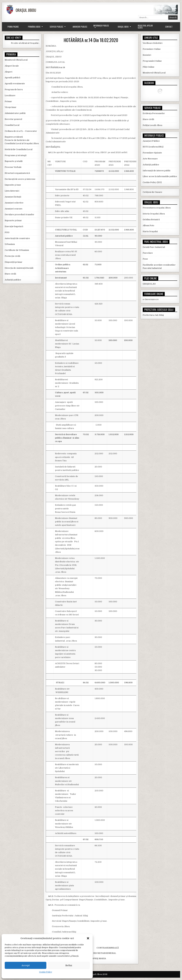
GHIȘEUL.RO (149, 284)
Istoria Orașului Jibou (154, 214)
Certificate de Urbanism (17, 250)
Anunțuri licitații (13, 197)
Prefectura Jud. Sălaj (153, 315)
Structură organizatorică (17, 173)
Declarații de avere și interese (20, 179)
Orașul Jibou (123, 26)
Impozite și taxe (13, 185)
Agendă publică (12, 77)
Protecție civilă (12, 256)
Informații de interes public (157, 170)
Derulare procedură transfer (19, 214)
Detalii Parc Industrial (154, 247)
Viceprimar (10, 107)
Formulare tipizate (152, 153)
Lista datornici (12, 191)
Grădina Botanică (151, 219)
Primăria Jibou (34, 26)
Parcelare (148, 253)
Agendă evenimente (15, 83)
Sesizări (147, 55)
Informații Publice (101, 25)
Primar (8, 101)
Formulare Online (152, 49)
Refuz (68, 965)
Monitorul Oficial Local (16, 60)
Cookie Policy (45, 972)
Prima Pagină (13, 26)
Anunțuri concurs (13, 209)
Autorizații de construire (17, 238)
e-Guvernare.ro (151, 299)
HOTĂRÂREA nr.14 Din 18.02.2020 (91, 40)
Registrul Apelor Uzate (145, 26)
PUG (7, 232)
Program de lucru (14, 89)
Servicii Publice (56, 26)
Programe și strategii (15, 155)
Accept (26, 965)
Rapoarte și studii (13, 161)
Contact (169, 26)
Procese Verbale (13, 167)
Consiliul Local (12, 125)
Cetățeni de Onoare (152, 192)
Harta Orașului (150, 231)
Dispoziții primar (13, 262)
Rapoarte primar (13, 220)
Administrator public (15, 113)
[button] (88, 938)
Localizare (10, 95)
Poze (145, 259)
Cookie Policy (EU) (152, 182)
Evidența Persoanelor (154, 113)
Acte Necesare (150, 158)
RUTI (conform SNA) (153, 147)
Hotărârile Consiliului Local (18, 149)
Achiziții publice (13, 280)
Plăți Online (148, 67)
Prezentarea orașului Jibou (157, 208)
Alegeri (8, 72)
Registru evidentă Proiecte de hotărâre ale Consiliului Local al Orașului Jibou (22, 140)
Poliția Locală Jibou (152, 125)
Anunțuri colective (14, 203)
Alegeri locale (12, 66)
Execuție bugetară (14, 226)
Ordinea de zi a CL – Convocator (21, 131)
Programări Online (152, 61)
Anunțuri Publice (80, 26)
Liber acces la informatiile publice (160, 176)
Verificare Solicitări (152, 43)
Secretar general (13, 119)
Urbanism (10, 244)
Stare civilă (10, 274)
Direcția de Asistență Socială (19, 268)
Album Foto (148, 225)
